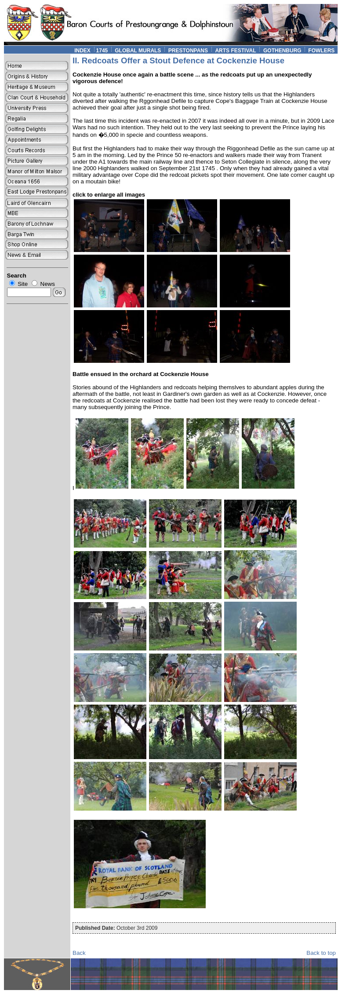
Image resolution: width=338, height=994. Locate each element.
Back (79, 953)
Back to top (321, 953)
